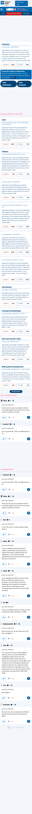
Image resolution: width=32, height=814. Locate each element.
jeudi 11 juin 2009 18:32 (7, 405)
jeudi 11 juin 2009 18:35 (7, 545)
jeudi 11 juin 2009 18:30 (8, 428)
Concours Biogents (14, 13)
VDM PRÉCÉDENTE (6, 84)
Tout (3, 13)
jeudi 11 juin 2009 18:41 (7, 575)
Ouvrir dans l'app (19, 3)
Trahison (5, 152)
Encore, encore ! (16, 391)
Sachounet (6, 704)
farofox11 (6, 424)
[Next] (23, 728)
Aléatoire (26, 13)
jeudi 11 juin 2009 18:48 (8, 628)
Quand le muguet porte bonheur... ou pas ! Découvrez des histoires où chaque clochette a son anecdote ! (15, 75)
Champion (6, 44)
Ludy (4, 645)
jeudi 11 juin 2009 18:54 (8, 689)
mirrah (5, 571)
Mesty (5, 541)
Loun (4, 685)
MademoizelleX (8, 624)
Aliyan (5, 401)
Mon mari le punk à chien (11, 339)
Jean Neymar (7, 287)
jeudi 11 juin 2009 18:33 (7, 524)
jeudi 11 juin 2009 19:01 (7, 709)
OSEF (4, 120)
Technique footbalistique (11, 311)
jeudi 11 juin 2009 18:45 (8, 607)
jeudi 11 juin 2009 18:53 (7, 649)
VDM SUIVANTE (22, 84)
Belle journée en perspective (12, 367)
